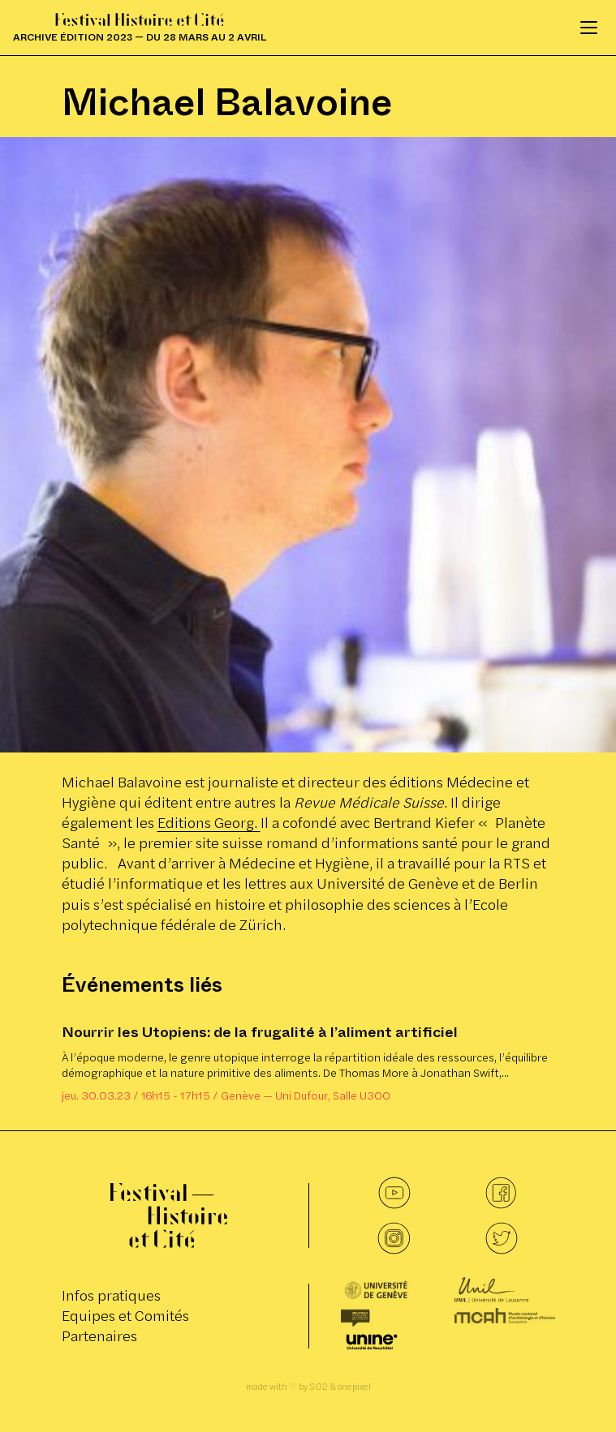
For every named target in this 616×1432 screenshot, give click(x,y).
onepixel (354, 1386)
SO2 (318, 1386)
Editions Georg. (209, 822)
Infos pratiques (111, 1295)
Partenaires (99, 1336)
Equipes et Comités (125, 1316)
